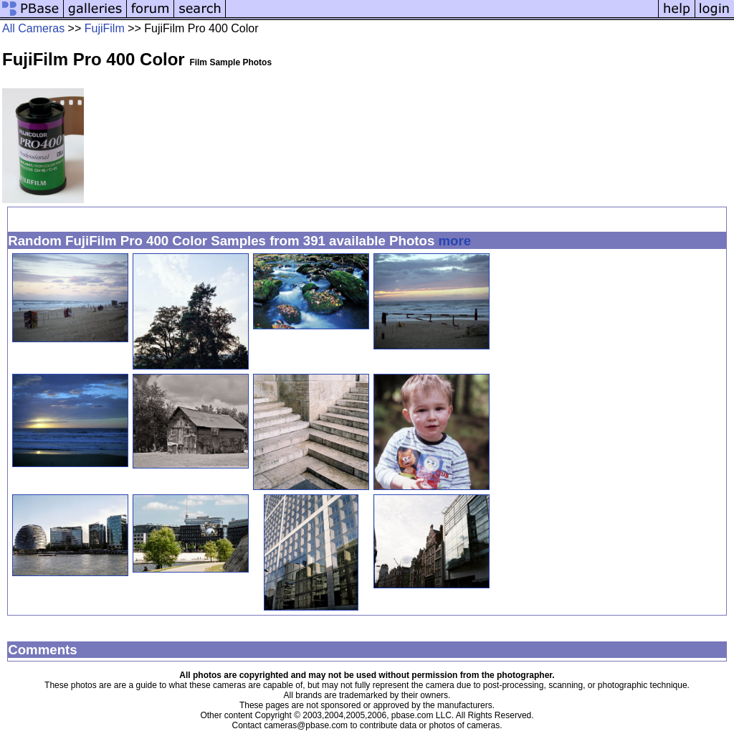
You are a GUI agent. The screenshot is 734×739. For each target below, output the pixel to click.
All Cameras (33, 28)
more (455, 240)
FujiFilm (105, 28)
